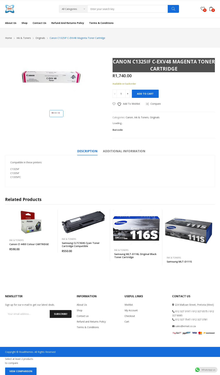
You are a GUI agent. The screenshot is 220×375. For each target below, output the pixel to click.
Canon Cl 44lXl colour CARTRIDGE (29, 244)
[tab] (87, 151)
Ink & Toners (141, 117)
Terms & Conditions (88, 327)
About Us (82, 304)
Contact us (83, 316)
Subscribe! (60, 314)
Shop (79, 310)
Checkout (130, 316)
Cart (127, 321)
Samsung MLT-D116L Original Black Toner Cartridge (135, 255)
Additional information (124, 151)
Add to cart (145, 93)
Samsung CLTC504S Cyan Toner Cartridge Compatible (81, 244)
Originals (155, 117)
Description (87, 151)
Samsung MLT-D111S (179, 261)
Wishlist (129, 304)
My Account (131, 310)
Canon (129, 117)
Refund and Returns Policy (91, 321)
